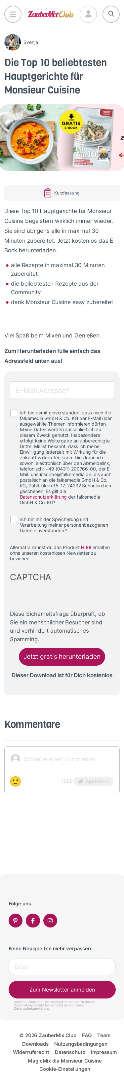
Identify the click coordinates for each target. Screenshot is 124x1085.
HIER (86, 547)
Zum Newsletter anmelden (62, 989)
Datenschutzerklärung (43, 497)
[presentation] (60, 597)
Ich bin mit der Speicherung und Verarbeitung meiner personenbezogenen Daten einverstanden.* (64, 525)
